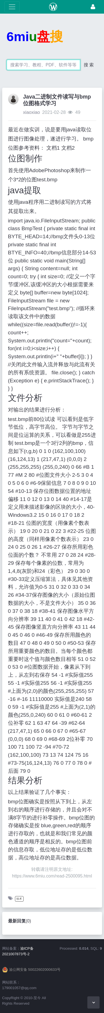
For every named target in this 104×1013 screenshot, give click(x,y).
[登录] (93, 6)
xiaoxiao (31, 112)
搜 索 (89, 64)
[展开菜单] (12, 6)
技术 (19, 898)
